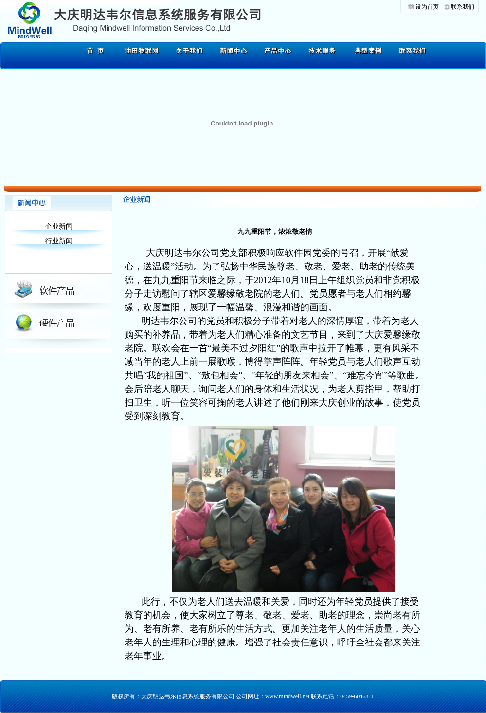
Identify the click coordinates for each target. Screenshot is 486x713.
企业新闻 (58, 226)
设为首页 (427, 6)
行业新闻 (58, 241)
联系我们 (462, 6)
